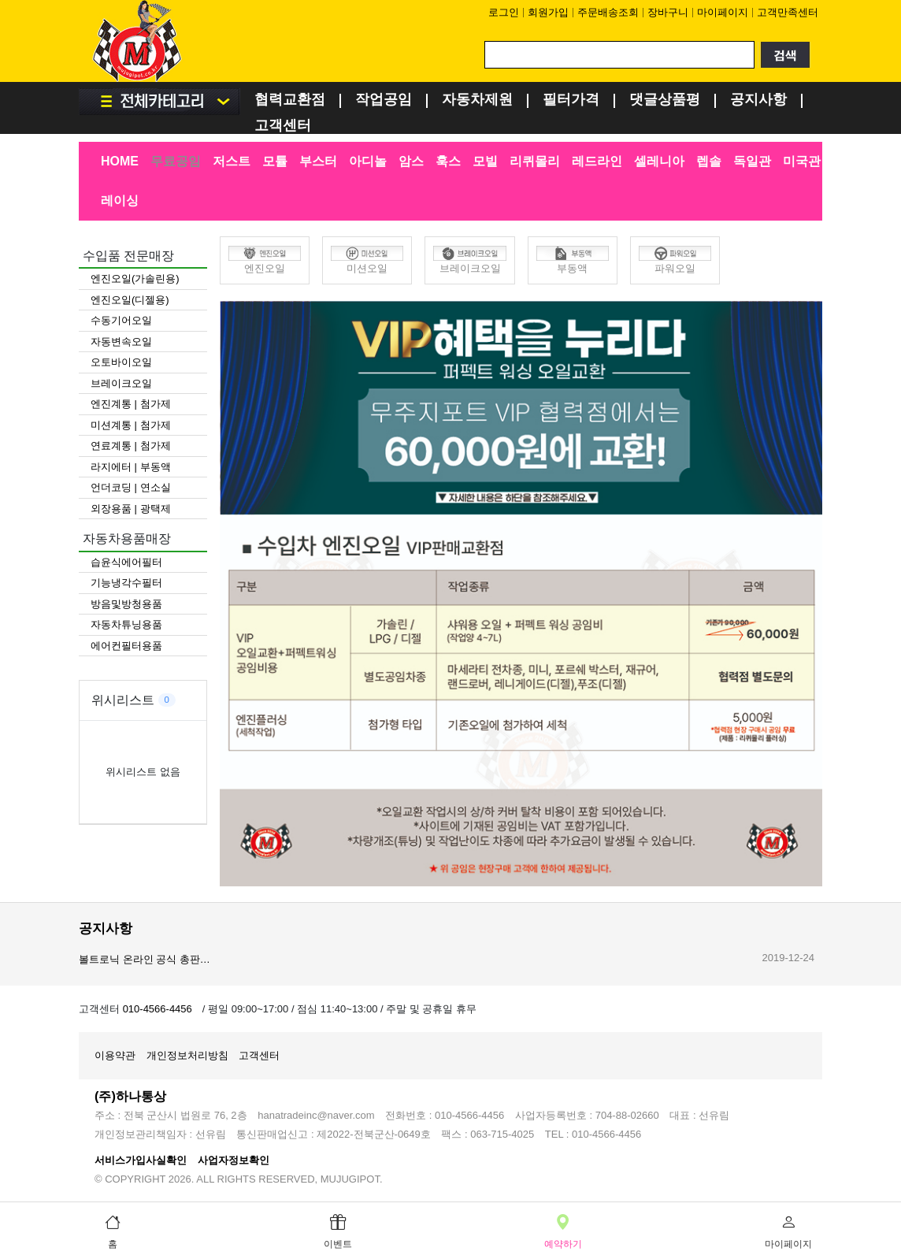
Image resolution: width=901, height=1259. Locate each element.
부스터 (318, 161)
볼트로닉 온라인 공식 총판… (144, 959)
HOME (120, 161)
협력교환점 (289, 100)
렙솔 (708, 161)
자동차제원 (477, 100)
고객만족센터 (787, 12)
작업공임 (383, 100)
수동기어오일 (121, 320)
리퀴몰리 (535, 161)
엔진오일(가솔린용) (135, 278)
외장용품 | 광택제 (131, 508)
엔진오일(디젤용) (130, 300)
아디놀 (368, 161)
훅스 (448, 161)
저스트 (231, 161)
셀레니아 (659, 161)
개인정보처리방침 (187, 1055)
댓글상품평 (664, 100)
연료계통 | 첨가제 (131, 445)
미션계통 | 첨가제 (131, 425)
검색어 (79, 0)
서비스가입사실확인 (141, 1160)
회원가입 (548, 12)
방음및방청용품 (126, 604)
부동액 (572, 259)
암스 (411, 161)
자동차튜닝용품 (126, 624)
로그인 (503, 12)
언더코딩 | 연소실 (131, 487)
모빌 (485, 161)
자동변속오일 (121, 341)
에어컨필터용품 (126, 646)
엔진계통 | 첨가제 (131, 404)
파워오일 (675, 259)
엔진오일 (264, 259)
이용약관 (115, 1055)
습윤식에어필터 (126, 562)
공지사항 (758, 100)
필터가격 (571, 100)
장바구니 (667, 12)
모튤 (274, 161)
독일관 (752, 161)
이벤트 (338, 1230)
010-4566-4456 (157, 1009)
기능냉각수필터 (126, 583)
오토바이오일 (121, 362)
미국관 (802, 161)
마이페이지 (722, 12)
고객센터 (282, 126)
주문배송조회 (608, 12)
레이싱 (120, 200)
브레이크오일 (121, 383)
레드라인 (597, 161)
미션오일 (367, 259)
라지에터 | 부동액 (131, 467)
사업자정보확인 (233, 1160)
